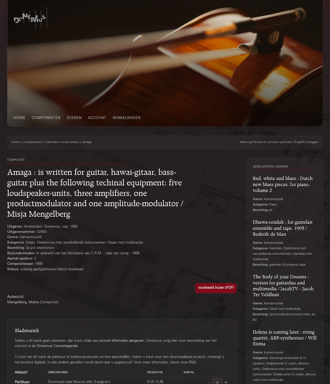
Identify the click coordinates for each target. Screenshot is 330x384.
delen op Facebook (253, 142)
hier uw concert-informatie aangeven (114, 341)
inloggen (313, 142)
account (97, 118)
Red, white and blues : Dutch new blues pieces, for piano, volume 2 (283, 183)
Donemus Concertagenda (57, 346)
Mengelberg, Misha (23, 302)
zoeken (74, 118)
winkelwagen (127, 118)
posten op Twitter (281, 142)
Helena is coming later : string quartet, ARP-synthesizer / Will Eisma (285, 337)
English (300, 142)
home (19, 118)
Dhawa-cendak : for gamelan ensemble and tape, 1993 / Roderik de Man (282, 227)
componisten (46, 118)
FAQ (192, 362)
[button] (216, 288)
